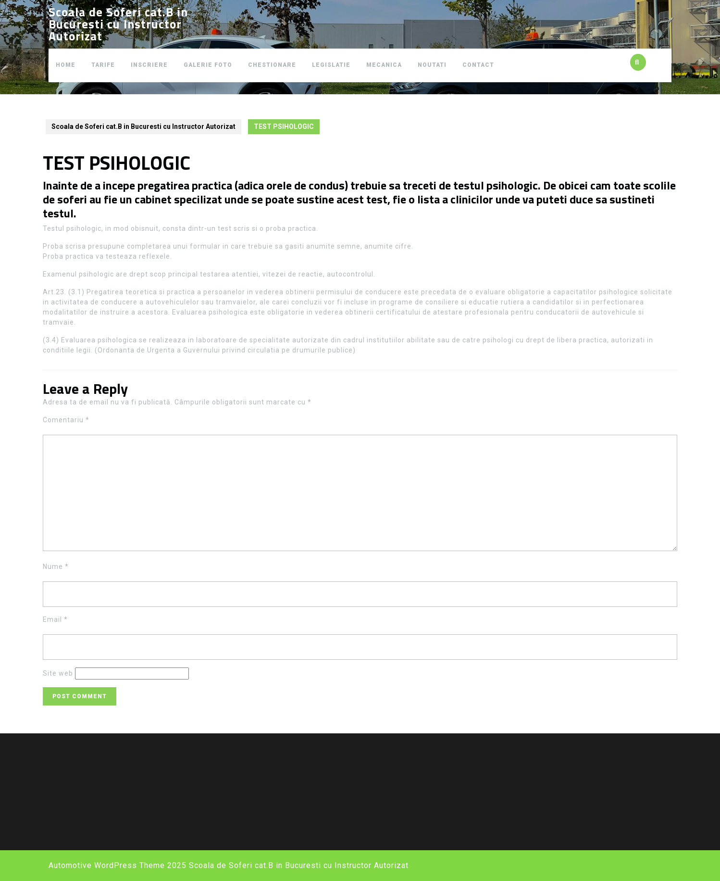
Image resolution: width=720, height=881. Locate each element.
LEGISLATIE (331, 65)
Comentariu (66, 420)
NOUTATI (432, 65)
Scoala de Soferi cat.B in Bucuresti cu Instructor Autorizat (118, 24)
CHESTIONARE (272, 65)
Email (55, 619)
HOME (65, 65)
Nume (56, 566)
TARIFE (103, 65)
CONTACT (478, 65)
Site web (58, 673)
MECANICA (384, 65)
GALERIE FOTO (208, 65)
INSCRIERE (149, 65)
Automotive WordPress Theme (107, 865)
